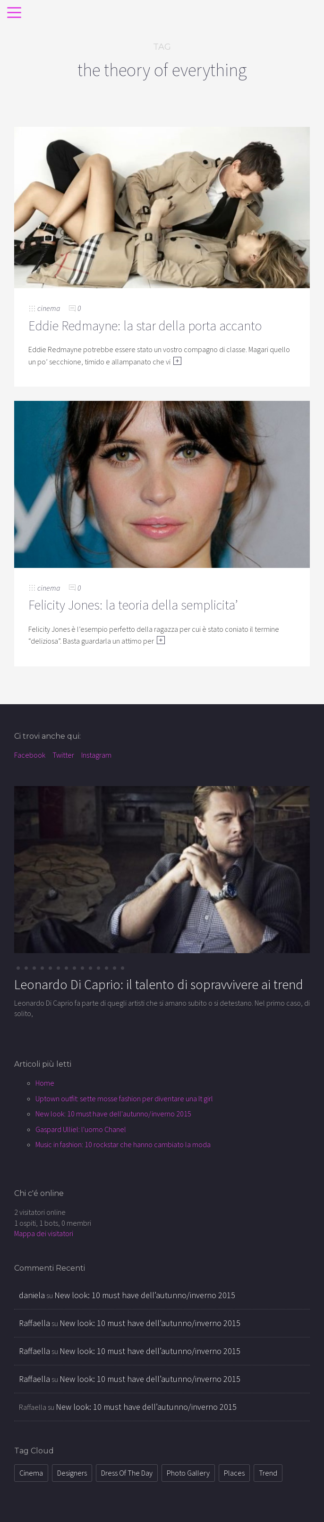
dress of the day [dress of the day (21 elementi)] (127, 1473)
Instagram (96, 755)
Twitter (63, 755)
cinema (48, 308)
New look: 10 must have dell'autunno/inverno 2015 (113, 1113)
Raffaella (34, 1323)
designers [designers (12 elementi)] (72, 1473)
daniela (32, 1295)
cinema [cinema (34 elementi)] (31, 1473)
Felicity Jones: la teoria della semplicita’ (133, 604)
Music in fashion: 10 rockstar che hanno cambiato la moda (123, 1144)
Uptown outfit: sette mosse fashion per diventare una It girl (124, 1098)
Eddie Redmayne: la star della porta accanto (145, 325)
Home (44, 1083)
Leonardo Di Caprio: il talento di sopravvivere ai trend (158, 984)
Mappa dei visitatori (43, 1233)
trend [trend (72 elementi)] (268, 1473)
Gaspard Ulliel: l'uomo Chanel (80, 1129)
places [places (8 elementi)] (234, 1473)
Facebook (29, 755)
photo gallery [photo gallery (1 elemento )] (188, 1473)
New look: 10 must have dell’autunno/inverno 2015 (144, 1295)
